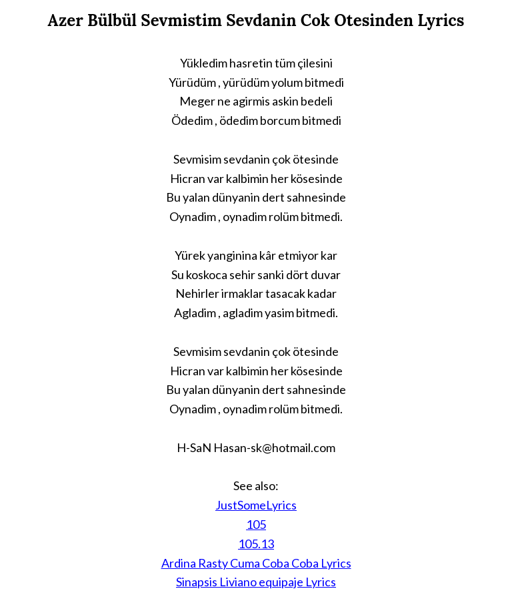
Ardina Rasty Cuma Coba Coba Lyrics (256, 563)
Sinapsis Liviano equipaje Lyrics (256, 581)
